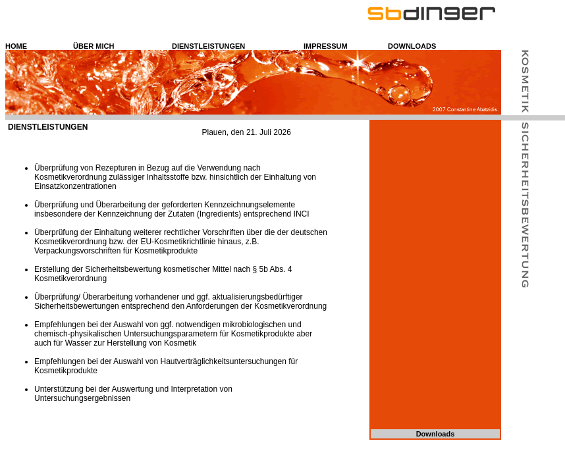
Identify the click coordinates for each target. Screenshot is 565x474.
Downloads (435, 434)
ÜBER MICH (93, 46)
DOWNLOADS (412, 46)
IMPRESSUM (326, 46)
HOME (16, 46)
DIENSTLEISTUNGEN (208, 46)
